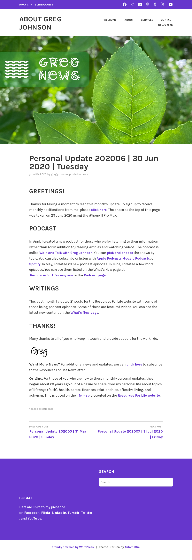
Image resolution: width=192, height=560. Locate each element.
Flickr (47, 518)
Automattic (133, 552)
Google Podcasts (138, 258)
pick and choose (125, 253)
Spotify (35, 264)
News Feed (165, 25)
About (148, 20)
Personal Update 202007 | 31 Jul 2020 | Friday (129, 437)
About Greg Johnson (43, 23)
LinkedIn (61, 518)
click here (99, 210)
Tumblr (76, 518)
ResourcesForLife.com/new (53, 275)
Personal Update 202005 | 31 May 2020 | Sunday (62, 437)
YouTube (38, 523)
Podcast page (98, 275)
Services (166, 20)
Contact (145, 25)
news (84, 174)
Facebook (32, 518)
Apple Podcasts (110, 258)
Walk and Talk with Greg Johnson (68, 253)
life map (84, 395)
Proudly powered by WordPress (72, 552)
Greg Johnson (59, 174)
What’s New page (85, 312)
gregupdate (46, 414)
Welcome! (130, 20)
